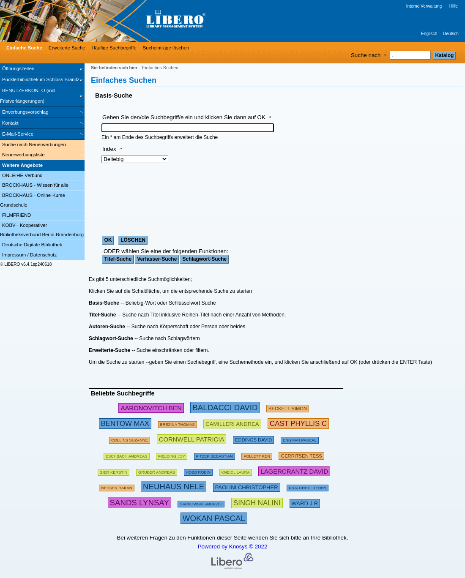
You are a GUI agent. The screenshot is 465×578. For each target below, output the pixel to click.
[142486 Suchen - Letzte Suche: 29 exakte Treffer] (201, 502)
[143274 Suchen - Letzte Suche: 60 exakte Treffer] (114, 470)
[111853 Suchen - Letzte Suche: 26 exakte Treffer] (235, 470)
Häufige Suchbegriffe (114, 47)
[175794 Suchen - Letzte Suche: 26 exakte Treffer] (177, 423)
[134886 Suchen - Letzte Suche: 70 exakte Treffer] (214, 454)
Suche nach (365, 55)
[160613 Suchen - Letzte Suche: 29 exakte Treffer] (129, 438)
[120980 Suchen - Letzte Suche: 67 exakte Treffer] (156, 470)
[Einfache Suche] (23, 48)
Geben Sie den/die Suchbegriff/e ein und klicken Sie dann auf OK (183, 117)
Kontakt (10, 122)
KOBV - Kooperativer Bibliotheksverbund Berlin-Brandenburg (42, 230)
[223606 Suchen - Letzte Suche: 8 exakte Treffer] (305, 502)
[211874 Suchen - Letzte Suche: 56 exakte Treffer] (301, 454)
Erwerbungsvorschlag (25, 112)
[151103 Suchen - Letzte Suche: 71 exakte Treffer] (116, 486)
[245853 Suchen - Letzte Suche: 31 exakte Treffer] (150, 407)
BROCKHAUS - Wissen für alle (35, 185)
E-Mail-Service (17, 133)
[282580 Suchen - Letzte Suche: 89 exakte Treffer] (225, 407)
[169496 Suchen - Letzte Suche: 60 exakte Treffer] (256, 454)
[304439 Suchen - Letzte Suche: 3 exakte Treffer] (139, 502)
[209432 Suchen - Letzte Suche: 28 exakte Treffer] (287, 407)
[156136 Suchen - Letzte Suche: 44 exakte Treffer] (171, 454)
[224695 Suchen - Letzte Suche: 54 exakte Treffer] (192, 438)
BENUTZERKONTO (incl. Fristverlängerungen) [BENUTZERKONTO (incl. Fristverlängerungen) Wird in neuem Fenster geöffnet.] (28, 96)
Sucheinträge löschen (166, 47)
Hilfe (453, 6)
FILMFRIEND (16, 215)
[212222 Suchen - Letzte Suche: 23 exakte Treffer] (246, 486)
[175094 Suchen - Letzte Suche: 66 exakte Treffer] (307, 486)
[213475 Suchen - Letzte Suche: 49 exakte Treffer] (232, 423)
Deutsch (451, 33)
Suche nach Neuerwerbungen (34, 144)
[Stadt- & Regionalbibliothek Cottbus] (127, 21)
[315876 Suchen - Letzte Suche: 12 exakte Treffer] (214, 518)
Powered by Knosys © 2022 (233, 546)
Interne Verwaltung (424, 6)
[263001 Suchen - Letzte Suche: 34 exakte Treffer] (125, 423)
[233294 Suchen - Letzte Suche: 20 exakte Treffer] (294, 470)
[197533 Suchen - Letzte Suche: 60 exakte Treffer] (127, 454)
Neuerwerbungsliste (23, 154)
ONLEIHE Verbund (22, 175)
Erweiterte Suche (67, 47)
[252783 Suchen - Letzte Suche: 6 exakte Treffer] (298, 423)
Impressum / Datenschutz (29, 254)
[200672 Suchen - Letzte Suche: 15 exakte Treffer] (253, 438)
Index (109, 149)
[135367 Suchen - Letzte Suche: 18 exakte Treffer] (198, 470)
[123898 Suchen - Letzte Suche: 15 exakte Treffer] (300, 438)
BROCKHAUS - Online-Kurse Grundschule (32, 200)
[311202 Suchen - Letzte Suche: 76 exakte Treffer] (173, 486)
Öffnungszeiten (18, 68)
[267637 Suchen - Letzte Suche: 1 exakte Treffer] (257, 502)
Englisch (429, 33)
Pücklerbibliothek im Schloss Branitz (40, 79)
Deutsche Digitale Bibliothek (32, 244)
